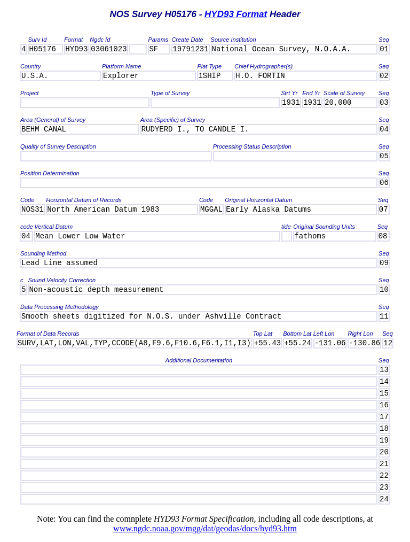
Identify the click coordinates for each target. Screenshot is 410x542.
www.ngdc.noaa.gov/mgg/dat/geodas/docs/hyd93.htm (205, 528)
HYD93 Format (235, 14)
